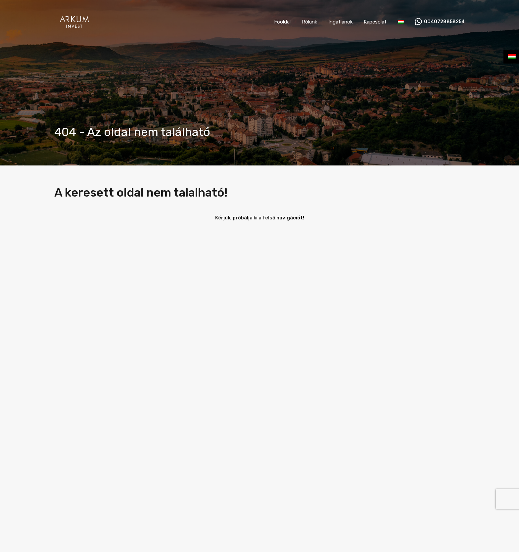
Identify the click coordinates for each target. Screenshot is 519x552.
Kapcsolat (375, 22)
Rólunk (309, 22)
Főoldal (282, 22)
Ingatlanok (340, 22)
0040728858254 (444, 21)
